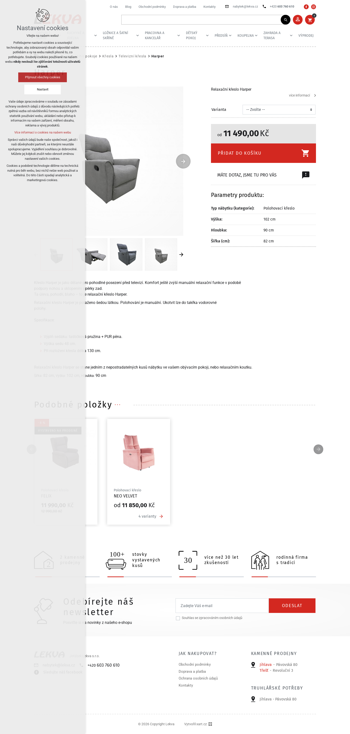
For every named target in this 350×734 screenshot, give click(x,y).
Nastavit (42, 89)
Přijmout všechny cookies (42, 77)
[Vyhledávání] (285, 20)
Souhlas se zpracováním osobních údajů (212, 618)
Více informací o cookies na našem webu (42, 132)
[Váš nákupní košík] (310, 20)
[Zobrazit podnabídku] (95, 35)
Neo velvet (125, 496)
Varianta (218, 109)
